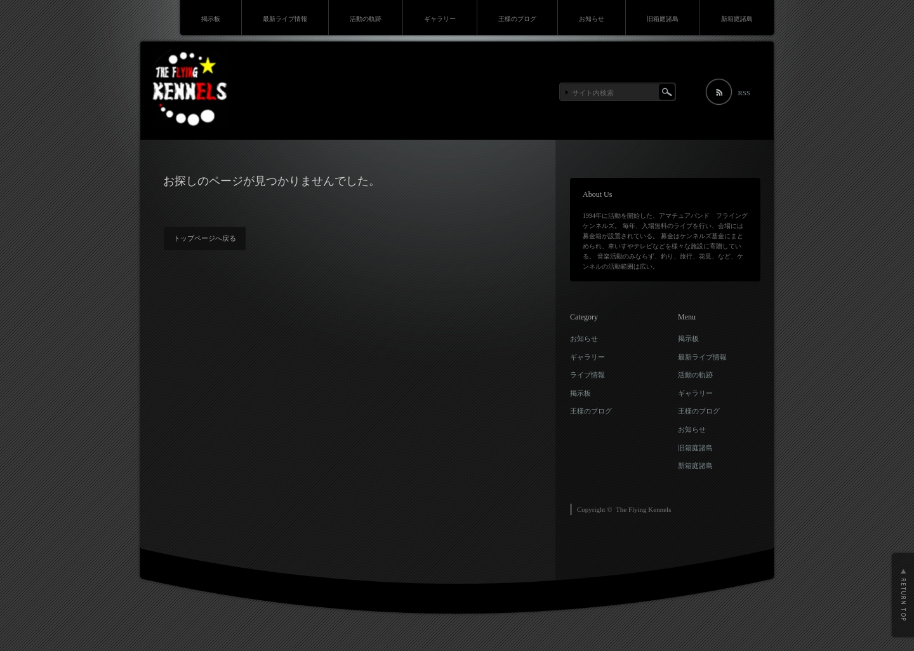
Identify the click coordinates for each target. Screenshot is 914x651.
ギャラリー (440, 18)
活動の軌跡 (365, 18)
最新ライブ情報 (285, 18)
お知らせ (591, 18)
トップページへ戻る (204, 238)
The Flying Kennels (643, 509)
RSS (744, 93)
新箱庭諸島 (737, 18)
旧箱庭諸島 (663, 18)
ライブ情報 (587, 375)
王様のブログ (517, 18)
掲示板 (210, 18)
